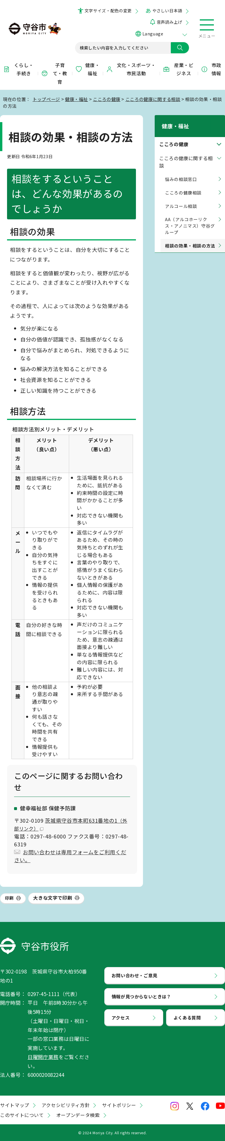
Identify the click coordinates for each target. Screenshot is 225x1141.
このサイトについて (22, 1114)
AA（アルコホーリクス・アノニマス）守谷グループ (190, 218)
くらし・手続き (18, 69)
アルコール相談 (181, 199)
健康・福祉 (87, 69)
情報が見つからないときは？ (141, 996)
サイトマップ (14, 1104)
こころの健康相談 (183, 185)
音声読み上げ (169, 22)
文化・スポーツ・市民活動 (131, 69)
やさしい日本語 (167, 10)
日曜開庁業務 (43, 1056)
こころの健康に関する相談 (152, 99)
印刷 (9, 898)
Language (152, 34)
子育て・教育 (54, 74)
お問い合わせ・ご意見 (134, 975)
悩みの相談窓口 (181, 172)
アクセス (121, 1017)
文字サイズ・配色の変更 (108, 10)
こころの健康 (106, 99)
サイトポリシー (119, 1104)
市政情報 (211, 69)
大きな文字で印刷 (52, 897)
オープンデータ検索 (78, 1114)
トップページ (46, 99)
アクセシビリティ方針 (66, 1104)
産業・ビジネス (178, 69)
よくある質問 (187, 1017)
